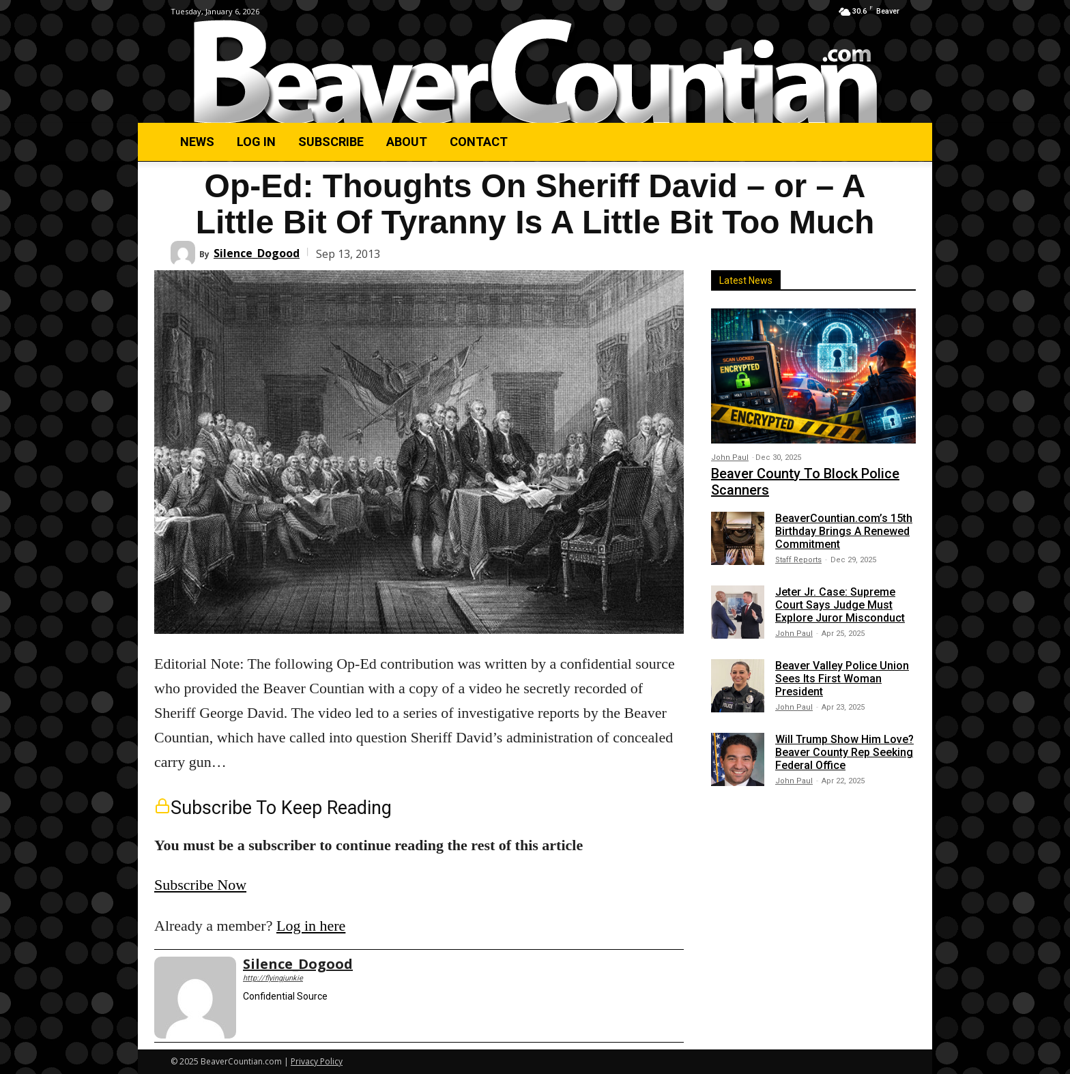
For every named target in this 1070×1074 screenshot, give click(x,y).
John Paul (730, 457)
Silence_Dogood (257, 253)
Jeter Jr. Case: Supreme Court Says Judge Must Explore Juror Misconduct (840, 604)
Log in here (310, 925)
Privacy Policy (317, 1061)
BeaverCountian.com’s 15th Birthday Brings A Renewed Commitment (843, 531)
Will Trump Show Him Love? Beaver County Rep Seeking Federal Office (844, 752)
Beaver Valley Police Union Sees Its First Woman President (842, 678)
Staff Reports (798, 559)
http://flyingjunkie (273, 978)
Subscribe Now (200, 884)
